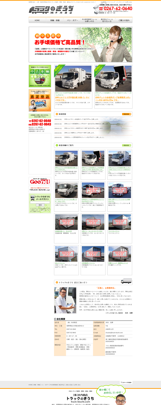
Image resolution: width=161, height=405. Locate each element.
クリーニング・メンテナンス (115, 2)
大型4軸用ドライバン (88, 263)
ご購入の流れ (69, 384)
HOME (30, 384)
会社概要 (103, 2)
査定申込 (61, 384)
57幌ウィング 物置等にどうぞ (118, 263)
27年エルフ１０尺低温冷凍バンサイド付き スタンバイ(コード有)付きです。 (119, 169)
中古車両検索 (54, 384)
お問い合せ (129, 2)
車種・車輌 (37, 384)
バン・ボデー (45, 384)
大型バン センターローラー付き (92, 231)
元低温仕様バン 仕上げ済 (63, 231)
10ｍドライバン (60, 263)
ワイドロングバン (113, 231)
